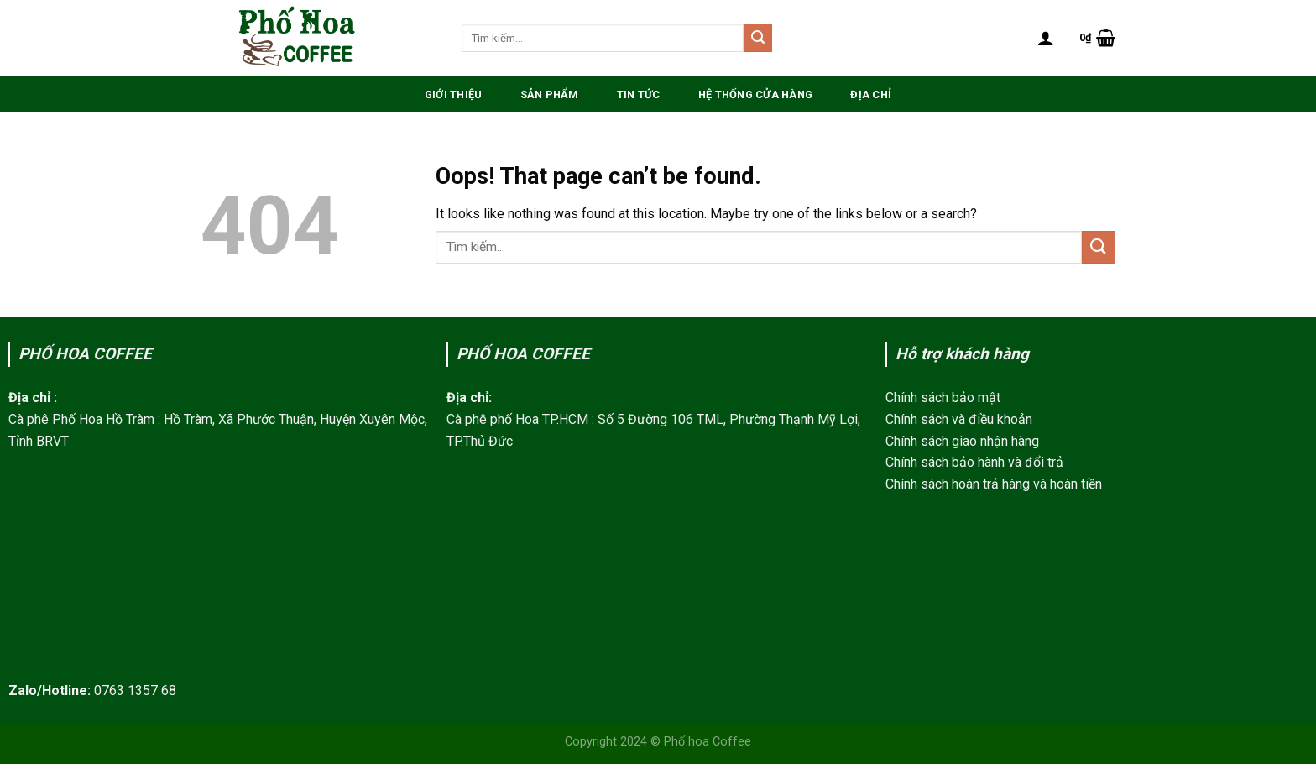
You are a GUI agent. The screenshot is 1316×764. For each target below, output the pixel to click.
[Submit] (758, 38)
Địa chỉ (870, 94)
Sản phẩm (549, 94)
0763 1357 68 (135, 691)
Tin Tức (639, 94)
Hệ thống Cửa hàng (755, 94)
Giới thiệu (454, 94)
